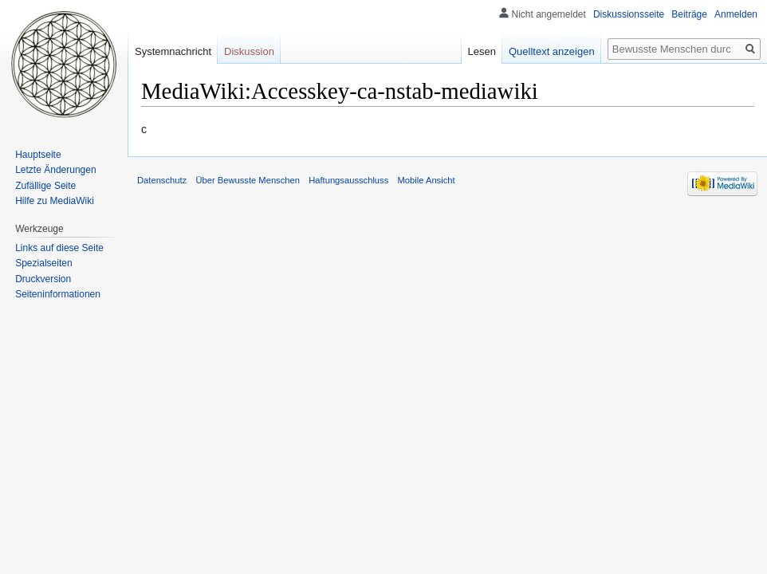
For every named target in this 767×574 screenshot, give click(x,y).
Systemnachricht (173, 51)
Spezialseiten (43, 263)
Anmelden (735, 14)
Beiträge (689, 14)
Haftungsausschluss (348, 180)
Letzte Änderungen (55, 169)
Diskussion (249, 51)
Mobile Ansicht (425, 180)
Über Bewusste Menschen (247, 180)
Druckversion (43, 279)
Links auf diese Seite (59, 248)
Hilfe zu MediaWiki (54, 200)
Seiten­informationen (57, 294)
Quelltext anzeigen (552, 51)
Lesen (482, 51)
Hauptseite (38, 154)
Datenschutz (162, 180)
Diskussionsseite (628, 14)
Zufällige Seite (45, 185)
